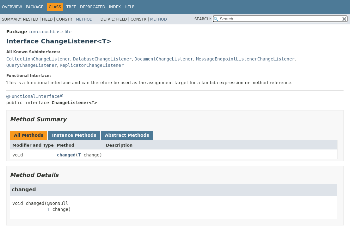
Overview (12, 7)
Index (115, 7)
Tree (71, 7)
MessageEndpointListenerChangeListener (245, 58)
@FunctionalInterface (33, 96)
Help (129, 7)
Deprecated (92, 7)
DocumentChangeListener (164, 58)
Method (84, 19)
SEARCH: (202, 19)
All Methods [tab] (28, 135)
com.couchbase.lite (49, 31)
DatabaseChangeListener (102, 58)
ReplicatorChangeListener (92, 65)
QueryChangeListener (31, 65)
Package (34, 7)
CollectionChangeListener (38, 58)
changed (66, 154)
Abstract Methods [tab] (127, 135)
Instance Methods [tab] (74, 135)
